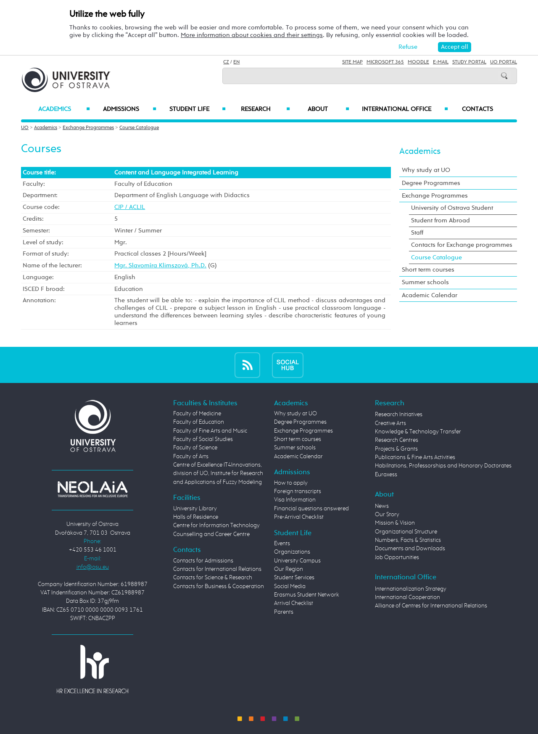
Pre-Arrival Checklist (299, 517)
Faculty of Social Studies (203, 439)
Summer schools (425, 282)
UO (25, 127)
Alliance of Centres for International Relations (431, 606)
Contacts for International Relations (217, 569)
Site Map (352, 62)
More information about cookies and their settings (252, 35)
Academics (64, 109)
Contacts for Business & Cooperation (218, 586)
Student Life (197, 109)
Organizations (292, 552)
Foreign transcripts (297, 491)
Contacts (477, 109)
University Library (195, 509)
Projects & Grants (396, 449)
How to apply (291, 483)
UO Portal (503, 62)
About (328, 109)
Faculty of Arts (190, 456)
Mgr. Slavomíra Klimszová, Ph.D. (160, 265)
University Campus (297, 561)
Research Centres (396, 440)
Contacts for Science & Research (212, 578)
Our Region (288, 569)
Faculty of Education (198, 422)
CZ (226, 62)
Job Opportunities (397, 557)
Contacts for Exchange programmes (461, 245)
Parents (283, 612)
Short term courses (428, 270)
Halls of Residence (195, 517)
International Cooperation (407, 597)
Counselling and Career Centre (211, 534)
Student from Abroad (440, 220)
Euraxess (386, 475)
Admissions (129, 109)
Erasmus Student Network (306, 595)
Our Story (387, 514)
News (382, 506)
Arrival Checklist (293, 603)
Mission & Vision (395, 523)
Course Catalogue (139, 127)
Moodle (418, 62)
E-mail (440, 62)
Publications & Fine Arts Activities (415, 457)
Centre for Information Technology (216, 525)
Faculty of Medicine (197, 414)
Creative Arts (390, 423)
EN (236, 62)
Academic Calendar (429, 295)
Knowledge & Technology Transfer (418, 432)
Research (265, 109)
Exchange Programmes (88, 127)
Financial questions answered (311, 509)
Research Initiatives (398, 414)
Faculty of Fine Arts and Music (210, 431)
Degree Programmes (431, 183)
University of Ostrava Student (452, 208)
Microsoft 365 (385, 62)
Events (282, 544)
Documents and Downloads (410, 549)
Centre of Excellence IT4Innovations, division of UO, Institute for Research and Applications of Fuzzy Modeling (218, 473)
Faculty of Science (195, 448)
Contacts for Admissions (203, 561)
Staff (417, 233)
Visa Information (295, 500)
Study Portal (469, 62)
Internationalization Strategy (410, 589)
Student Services (294, 578)
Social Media (290, 586)
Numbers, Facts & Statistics (408, 540)
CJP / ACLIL (129, 207)
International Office (405, 109)
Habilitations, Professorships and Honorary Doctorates (443, 466)
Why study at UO (426, 170)
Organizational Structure (406, 532)
